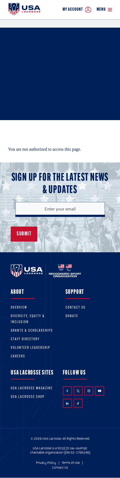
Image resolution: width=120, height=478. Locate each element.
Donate (72, 316)
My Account (77, 10)
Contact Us (76, 308)
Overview (19, 308)
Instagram (89, 391)
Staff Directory (25, 339)
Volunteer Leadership (30, 348)
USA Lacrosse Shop (28, 397)
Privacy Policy (46, 463)
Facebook (67, 391)
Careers (18, 356)
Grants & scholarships (32, 331)
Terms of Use (71, 463)
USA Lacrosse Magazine (32, 388)
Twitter (78, 390)
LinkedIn (67, 403)
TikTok (78, 403)
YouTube (99, 391)
